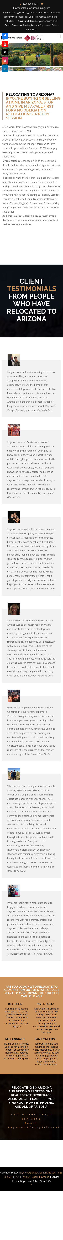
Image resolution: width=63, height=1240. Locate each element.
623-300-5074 (30, 3)
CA (17, 1176)
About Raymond (40, 1176)
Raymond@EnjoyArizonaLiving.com (31, 7)
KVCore (26, 1176)
